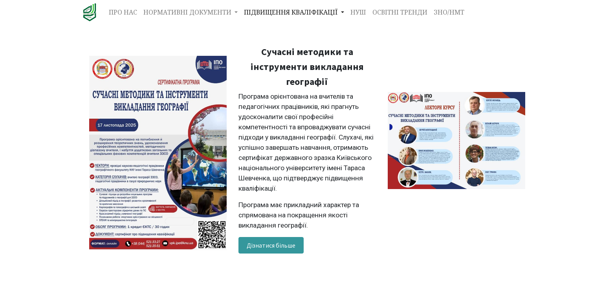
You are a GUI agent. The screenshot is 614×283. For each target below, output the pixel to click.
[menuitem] (123, 12)
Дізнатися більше (271, 245)
